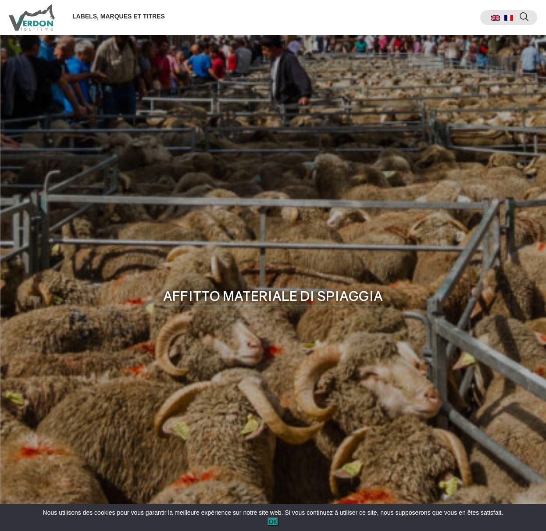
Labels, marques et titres (118, 16)
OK (272, 521)
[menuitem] (495, 17)
